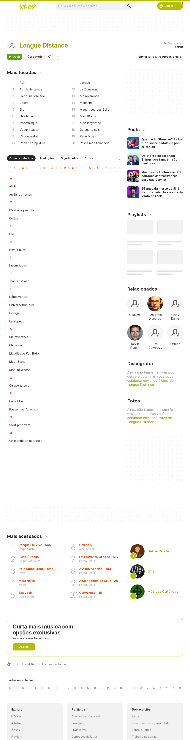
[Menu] (12, 6)
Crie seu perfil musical (86, 716)
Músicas (16, 716)
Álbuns (15, 729)
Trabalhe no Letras (144, 736)
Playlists (16, 736)
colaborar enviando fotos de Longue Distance (149, 420)
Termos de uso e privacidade (151, 723)
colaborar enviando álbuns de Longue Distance (150, 383)
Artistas (16, 723)
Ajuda (135, 716)
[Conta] (179, 6)
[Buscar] (129, 6)
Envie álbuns (80, 723)
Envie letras (79, 729)
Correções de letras (84, 736)
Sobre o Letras (141, 729)
